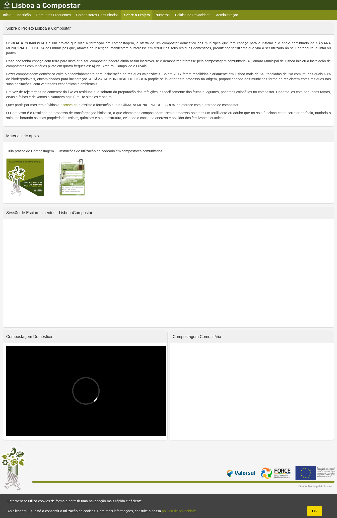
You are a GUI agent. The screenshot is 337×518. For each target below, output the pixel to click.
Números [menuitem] (162, 15)
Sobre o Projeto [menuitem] (138, 15)
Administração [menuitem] (227, 15)
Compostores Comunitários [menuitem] (97, 15)
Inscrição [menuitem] (24, 15)
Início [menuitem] (7, 15)
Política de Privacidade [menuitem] (192, 15)
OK (314, 511)
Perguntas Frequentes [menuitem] (53, 15)
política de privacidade (179, 511)
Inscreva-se (68, 105)
